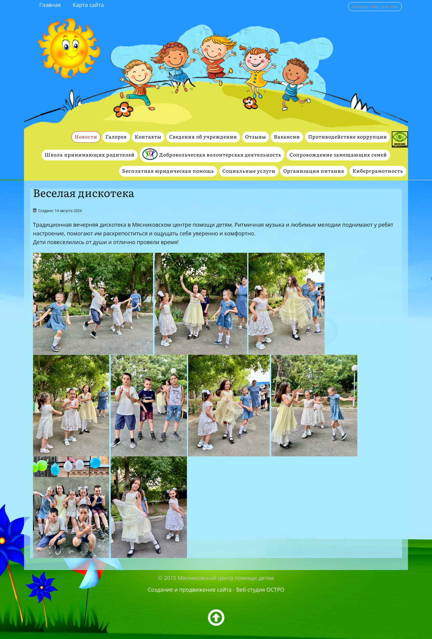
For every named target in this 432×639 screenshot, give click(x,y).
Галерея (116, 137)
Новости (86, 137)
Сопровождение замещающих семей (338, 155)
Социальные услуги (248, 171)
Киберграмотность (377, 171)
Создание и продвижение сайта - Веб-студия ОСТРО (216, 589)
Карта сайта (88, 4)
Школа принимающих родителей (90, 155)
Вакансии (287, 137)
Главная (50, 4)
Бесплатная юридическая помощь (168, 171)
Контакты (148, 137)
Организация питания (313, 171)
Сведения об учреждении (203, 137)
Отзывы (255, 137)
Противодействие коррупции (347, 137)
